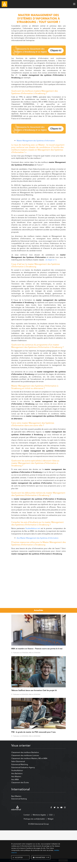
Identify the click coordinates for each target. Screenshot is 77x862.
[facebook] (51, 839)
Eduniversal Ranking (19, 830)
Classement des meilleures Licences (25, 787)
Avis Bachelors (17, 805)
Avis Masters (16, 808)
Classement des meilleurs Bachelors (25, 784)
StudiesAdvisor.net (32, 528)
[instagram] (65, 839)
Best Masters (16, 828)
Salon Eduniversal (18, 793)
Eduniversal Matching (19, 796)
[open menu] (74, 4)
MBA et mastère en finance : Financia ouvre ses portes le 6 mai (36, 680)
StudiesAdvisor (17, 802)
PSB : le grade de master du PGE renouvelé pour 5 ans (33, 764)
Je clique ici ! (50, 259)
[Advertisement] (38, 572)
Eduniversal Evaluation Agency (23, 799)
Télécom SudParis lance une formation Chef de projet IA (34, 722)
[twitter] (54, 839)
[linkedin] (58, 839)
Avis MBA (15, 811)
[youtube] (61, 839)
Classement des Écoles (20, 814)
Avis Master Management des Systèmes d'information (37, 538)
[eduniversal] (16, 839)
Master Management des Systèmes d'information (36, 140)
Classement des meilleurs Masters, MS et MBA (29, 790)
